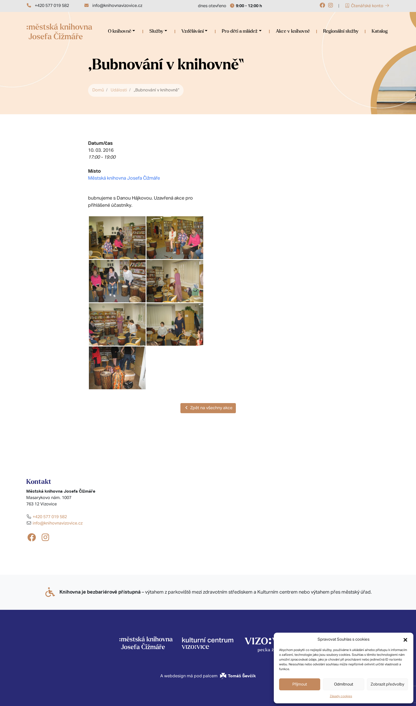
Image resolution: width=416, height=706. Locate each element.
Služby (156, 31)
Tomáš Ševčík (242, 675)
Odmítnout (343, 684)
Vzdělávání (192, 31)
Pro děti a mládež (240, 31)
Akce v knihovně (293, 31)
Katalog (380, 31)
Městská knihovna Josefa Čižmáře (124, 178)
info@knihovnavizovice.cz (117, 6)
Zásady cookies (341, 696)
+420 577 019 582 (52, 6)
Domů (98, 90)
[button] (405, 639)
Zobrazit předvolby (387, 684)
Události (119, 90)
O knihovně (119, 31)
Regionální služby (340, 31)
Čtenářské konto (367, 6)
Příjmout (299, 684)
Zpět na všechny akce (208, 407)
